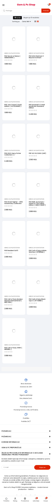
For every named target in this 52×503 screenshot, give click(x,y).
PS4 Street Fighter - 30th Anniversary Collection (13, 202)
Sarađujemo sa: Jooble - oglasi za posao (14, 472)
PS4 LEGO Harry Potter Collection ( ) (12, 154)
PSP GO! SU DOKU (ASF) (37, 153)
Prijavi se (42, 467)
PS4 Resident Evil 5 (11, 250)
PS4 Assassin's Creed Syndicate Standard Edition (37, 106)
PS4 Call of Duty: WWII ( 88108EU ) (13, 348)
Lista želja (36, 500)
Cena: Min (26, 21)
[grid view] (38, 21)
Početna (6, 500)
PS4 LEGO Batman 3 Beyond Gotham (36, 57)
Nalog (15, 500)
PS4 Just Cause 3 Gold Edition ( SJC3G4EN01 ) (13, 105)
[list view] (35, 21)
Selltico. (31, 489)
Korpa (46, 500)
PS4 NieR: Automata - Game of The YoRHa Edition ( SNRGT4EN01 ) (37, 203)
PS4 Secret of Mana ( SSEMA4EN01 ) (12, 57)
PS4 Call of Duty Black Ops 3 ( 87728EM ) (37, 300)
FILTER (17, 18)
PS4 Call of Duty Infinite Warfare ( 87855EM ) (37, 251)
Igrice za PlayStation (12, 53)
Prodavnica (25, 500)
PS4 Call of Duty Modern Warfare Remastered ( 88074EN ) (13, 300)
